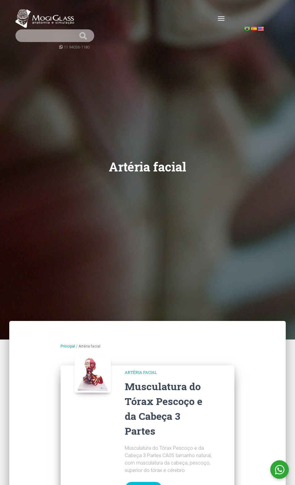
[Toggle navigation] (221, 18)
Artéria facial (141, 372)
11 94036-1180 (77, 47)
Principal (68, 346)
